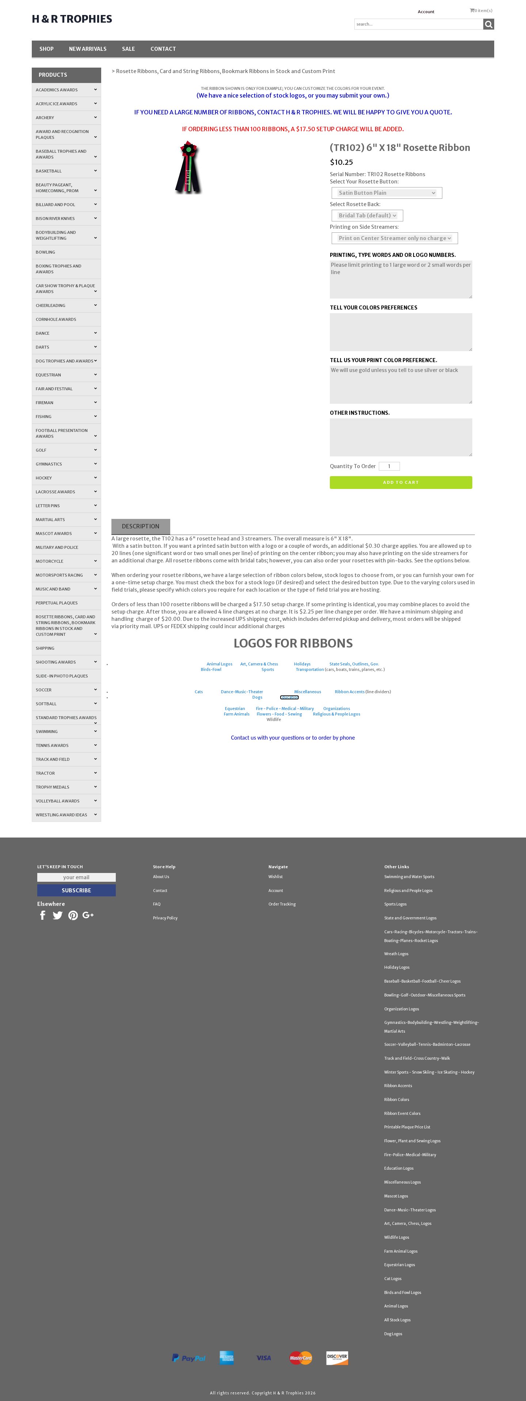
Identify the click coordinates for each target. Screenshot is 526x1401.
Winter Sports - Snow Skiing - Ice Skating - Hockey (429, 1072)
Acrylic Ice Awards (66, 103)
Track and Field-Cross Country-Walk (417, 1058)
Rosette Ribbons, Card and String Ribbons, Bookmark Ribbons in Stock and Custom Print (66, 625)
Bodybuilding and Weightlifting (66, 235)
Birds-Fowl (211, 669)
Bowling (45, 252)
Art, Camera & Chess (259, 664)
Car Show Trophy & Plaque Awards (66, 288)
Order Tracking (282, 904)
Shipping (45, 648)
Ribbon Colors (396, 1099)
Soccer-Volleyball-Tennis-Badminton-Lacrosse (427, 1044)
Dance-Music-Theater (242, 692)
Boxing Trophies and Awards (58, 268)
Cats (199, 692)
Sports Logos (395, 904)
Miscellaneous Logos (402, 1182)
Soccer (66, 689)
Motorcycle (66, 561)
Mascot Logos (396, 1196)
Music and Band (66, 589)
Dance (66, 333)
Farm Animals (236, 714)
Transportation (310, 669)
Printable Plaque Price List (407, 1127)
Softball (66, 703)
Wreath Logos (396, 954)
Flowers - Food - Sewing (279, 714)
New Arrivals (88, 49)
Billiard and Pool (66, 204)
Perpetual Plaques (57, 602)
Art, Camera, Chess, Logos (407, 1223)
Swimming (66, 731)
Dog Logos (393, 1334)
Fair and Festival (66, 388)
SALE (128, 49)
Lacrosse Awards (66, 491)
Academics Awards (66, 89)
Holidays (302, 664)
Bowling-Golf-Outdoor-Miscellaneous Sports (424, 995)
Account (426, 11)
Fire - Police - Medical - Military (285, 708)
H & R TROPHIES (308, 112)
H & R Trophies (72, 19)
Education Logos (398, 1168)
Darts (66, 347)
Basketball (66, 171)
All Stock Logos (397, 1320)
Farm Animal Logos (401, 1251)
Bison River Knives (66, 218)
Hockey (66, 478)
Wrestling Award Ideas (66, 814)
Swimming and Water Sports (409, 876)
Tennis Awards (66, 745)
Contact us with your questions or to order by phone (293, 737)
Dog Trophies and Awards (66, 361)
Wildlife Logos (396, 1237)
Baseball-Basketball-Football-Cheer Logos (422, 981)
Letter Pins (66, 505)
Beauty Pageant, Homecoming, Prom (66, 187)
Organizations (336, 708)
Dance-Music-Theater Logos (410, 1210)
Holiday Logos (396, 967)
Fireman (66, 402)
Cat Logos (392, 1278)
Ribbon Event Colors (402, 1113)
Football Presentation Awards (66, 433)
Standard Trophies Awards (66, 720)
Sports (268, 669)
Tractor (66, 773)
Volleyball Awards (66, 801)
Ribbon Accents (350, 692)
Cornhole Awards (56, 319)
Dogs (257, 697)
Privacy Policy (165, 918)
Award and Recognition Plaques (66, 134)
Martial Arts (66, 519)
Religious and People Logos (408, 890)
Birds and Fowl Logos (402, 1292)
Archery (66, 117)
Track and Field (66, 759)
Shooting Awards (66, 662)
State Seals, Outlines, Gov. (354, 664)
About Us (161, 876)
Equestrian (66, 374)
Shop (46, 49)
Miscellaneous (307, 692)
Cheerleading (66, 305)
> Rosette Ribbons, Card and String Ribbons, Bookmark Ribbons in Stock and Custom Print (223, 71)
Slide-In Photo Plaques (62, 676)
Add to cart (401, 482)
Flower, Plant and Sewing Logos (412, 1141)
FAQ (157, 904)
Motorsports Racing (66, 575)
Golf (66, 450)
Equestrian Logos (399, 1265)
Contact (163, 49)
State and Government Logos (410, 918)
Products (53, 75)
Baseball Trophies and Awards (66, 154)
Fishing (66, 416)
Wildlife (274, 719)
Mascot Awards (66, 533)
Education (289, 697)
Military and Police (57, 547)
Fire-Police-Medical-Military (410, 1155)
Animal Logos (219, 664)
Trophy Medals (66, 787)
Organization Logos (401, 1009)
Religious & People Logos (336, 714)
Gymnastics (66, 464)
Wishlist (275, 876)
